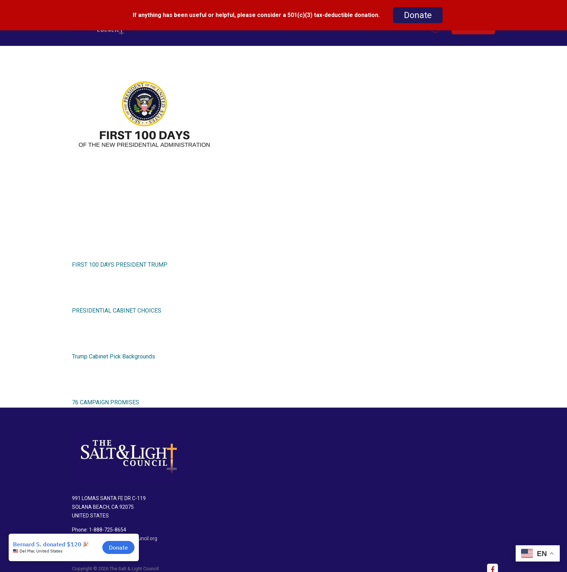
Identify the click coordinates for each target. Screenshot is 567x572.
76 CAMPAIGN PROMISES (105, 397)
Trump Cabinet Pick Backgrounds (113, 351)
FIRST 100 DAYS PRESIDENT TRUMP (119, 259)
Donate (418, 15)
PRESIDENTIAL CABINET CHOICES (116, 305)
